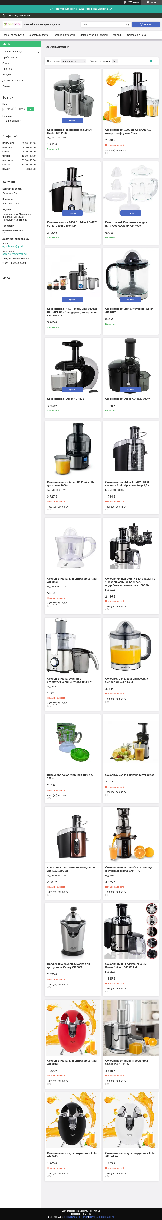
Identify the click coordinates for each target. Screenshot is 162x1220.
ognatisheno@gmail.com (15, 246)
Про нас (7, 68)
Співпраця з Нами (137, 35)
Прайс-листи (9, 57)
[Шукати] (128, 24)
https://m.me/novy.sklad (14, 254)
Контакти (117, 35)
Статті (6, 63)
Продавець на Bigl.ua (81, 1214)
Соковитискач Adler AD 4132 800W (127, 398)
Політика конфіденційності (101, 1217)
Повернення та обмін (64, 35)
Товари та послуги (12, 35)
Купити (72, 120)
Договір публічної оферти (94, 35)
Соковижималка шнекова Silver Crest (129, 775)
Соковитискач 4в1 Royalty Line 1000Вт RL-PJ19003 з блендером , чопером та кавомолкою (72, 312)
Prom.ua (96, 1211)
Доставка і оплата (38, 35)
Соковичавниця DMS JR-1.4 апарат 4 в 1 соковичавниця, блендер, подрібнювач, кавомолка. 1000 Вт (130, 582)
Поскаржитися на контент (76, 1217)
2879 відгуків (133, 2)
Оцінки (6, 86)
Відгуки (6, 74)
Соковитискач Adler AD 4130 (65, 398)
